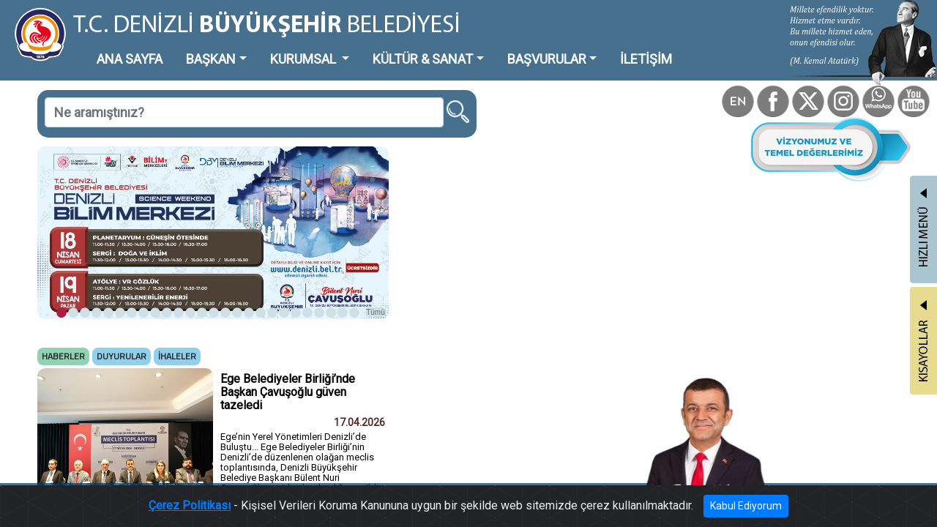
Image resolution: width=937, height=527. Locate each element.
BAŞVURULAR (449, 47)
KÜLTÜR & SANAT (347, 47)
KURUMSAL (249, 47)
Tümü (307, 253)
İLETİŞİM (530, 47)
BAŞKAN (173, 47)
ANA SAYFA (106, 47)
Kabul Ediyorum (693, 509)
